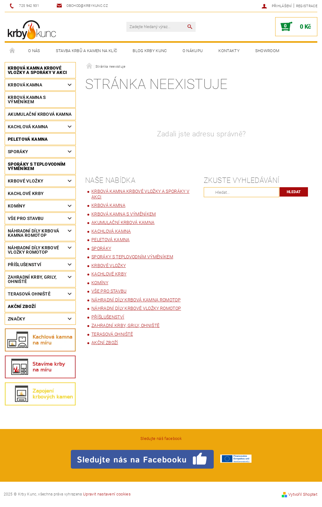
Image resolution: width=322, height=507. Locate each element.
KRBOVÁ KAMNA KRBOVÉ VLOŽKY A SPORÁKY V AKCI (37, 70)
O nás (34, 50)
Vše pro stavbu (25, 218)
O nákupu (193, 50)
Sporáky (18, 151)
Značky (16, 318)
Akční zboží (22, 306)
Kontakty (229, 50)
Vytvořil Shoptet (302, 494)
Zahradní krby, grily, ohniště (32, 279)
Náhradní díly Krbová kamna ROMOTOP (33, 233)
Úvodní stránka (12, 51)
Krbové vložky (25, 180)
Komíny (16, 205)
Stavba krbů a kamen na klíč (86, 50)
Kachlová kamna (28, 126)
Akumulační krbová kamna (39, 114)
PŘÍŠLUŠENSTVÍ (24, 264)
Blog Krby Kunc (150, 50)
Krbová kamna (25, 84)
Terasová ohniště (29, 293)
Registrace (306, 6)
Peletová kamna (28, 139)
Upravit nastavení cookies (107, 494)
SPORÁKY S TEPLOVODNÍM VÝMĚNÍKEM (37, 166)
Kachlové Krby (26, 193)
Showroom (267, 50)
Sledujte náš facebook (161, 438)
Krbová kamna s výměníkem (27, 99)
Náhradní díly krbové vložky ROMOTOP (33, 250)
